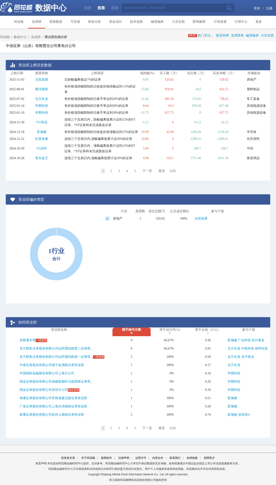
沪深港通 (220, 21)
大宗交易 (178, 21)
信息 (88, 8)
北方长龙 (41, 99)
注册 (269, 8)
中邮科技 (247, 348)
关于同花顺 (88, 458)
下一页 (147, 171)
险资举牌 (222, 35)
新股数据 (55, 21)
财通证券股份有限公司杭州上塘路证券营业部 (52, 414)
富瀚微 (41, 132)
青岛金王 (41, 158)
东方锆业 (247, 356)
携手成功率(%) (169, 329)
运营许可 (140, 458)
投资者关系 (68, 458)
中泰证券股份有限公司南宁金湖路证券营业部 (52, 365)
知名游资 (73, 390)
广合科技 (244, 340)
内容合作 (157, 458)
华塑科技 (41, 105)
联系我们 (175, 458)
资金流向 (115, 21)
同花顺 (5, 37)
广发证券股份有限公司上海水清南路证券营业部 (53, 406)
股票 (101, 8)
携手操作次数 (131, 329)
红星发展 (41, 139)
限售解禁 (199, 21)
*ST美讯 (41, 122)
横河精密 (41, 89)
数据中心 (50, 8)
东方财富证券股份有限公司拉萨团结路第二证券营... (56, 348)
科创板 (19, 21)
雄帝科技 (261, 348)
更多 (259, 21)
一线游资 (41, 340)
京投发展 (41, 79)
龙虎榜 (36, 21)
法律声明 (123, 458)
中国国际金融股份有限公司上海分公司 (47, 373)
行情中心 (241, 21)
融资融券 (157, 21)
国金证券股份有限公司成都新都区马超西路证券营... (56, 381)
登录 (257, 8)
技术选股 (136, 21)
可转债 (75, 21)
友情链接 (192, 458)
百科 (114, 8)
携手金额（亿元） (208, 329)
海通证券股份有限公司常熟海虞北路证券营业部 (53, 398)
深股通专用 (28, 340)
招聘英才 (209, 458)
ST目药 (41, 148)
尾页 (161, 171)
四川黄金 (258, 340)
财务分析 (94, 21)
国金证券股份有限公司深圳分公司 (44, 390)
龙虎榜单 (237, 35)
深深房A (244, 414)
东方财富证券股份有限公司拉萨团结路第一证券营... (56, 356)
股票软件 (106, 458)
